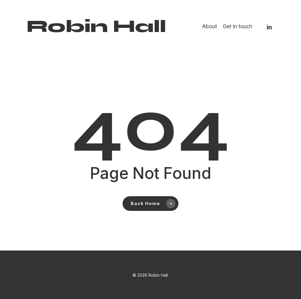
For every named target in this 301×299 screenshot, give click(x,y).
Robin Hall (96, 26)
